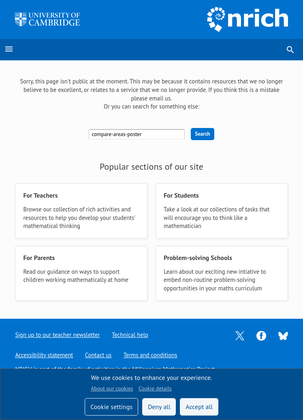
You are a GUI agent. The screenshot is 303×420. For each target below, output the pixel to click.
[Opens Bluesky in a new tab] (283, 335)
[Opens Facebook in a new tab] (261, 335)
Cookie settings (111, 407)
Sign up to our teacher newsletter (57, 335)
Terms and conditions (151, 355)
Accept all (199, 407)
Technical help (130, 335)
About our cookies (112, 388)
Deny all (159, 407)
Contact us (98, 355)
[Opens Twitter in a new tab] (240, 335)
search (290, 50)
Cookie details (155, 388)
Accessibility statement (44, 355)
